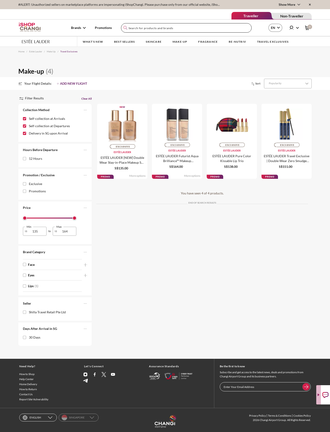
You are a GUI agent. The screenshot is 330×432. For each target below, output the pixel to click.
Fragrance (208, 41)
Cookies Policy (302, 415)
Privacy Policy (257, 415)
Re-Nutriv (237, 41)
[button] (55, 110)
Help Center (26, 379)
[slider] (25, 218)
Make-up (180, 41)
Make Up (51, 51)
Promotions (103, 28)
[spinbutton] (37, 231)
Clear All (86, 98)
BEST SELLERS (124, 41)
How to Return (28, 389)
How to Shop (27, 374)
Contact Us (26, 394)
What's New (93, 41)
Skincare (154, 41)
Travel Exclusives (273, 41)
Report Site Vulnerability (33, 399)
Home (21, 51)
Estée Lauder (35, 51)
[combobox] (186, 28)
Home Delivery (28, 384)
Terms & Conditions (279, 415)
